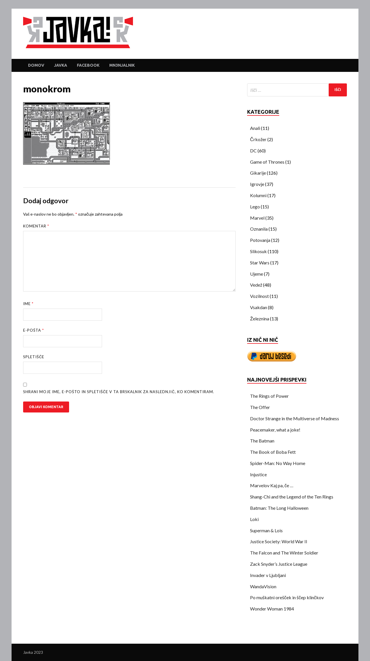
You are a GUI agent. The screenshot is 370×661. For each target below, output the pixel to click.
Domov (36, 65)
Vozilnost (259, 296)
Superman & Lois (266, 530)
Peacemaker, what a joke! (275, 429)
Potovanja (260, 240)
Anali (255, 128)
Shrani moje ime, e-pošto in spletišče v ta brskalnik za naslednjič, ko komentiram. (118, 391)
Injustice (258, 474)
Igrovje (257, 184)
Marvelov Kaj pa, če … (271, 485)
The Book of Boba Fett (273, 452)
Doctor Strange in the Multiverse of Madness (294, 418)
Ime (28, 303)
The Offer (260, 407)
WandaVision (263, 586)
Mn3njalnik (122, 65)
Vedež (256, 284)
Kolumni (258, 195)
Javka (60, 65)
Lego (255, 206)
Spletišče (33, 356)
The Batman (262, 440)
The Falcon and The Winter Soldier (284, 552)
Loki (254, 519)
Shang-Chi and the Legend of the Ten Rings (291, 496)
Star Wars (259, 262)
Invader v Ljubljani (268, 575)
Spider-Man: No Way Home (277, 463)
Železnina (259, 318)
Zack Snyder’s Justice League (278, 564)
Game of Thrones (267, 162)
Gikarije (258, 172)
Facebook (88, 65)
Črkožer (258, 139)
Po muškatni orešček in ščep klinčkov (287, 597)
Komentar (36, 226)
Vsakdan (258, 307)
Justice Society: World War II (278, 541)
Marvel (257, 218)
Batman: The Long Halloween (279, 508)
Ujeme (256, 274)
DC (253, 150)
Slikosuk (258, 251)
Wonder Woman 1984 (272, 608)
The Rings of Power (269, 396)
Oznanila (259, 228)
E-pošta (33, 330)
